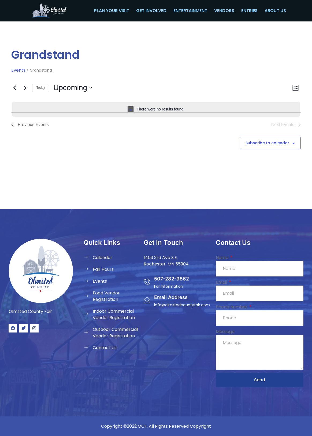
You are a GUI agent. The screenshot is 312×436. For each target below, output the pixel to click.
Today (40, 88)
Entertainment (190, 11)
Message (225, 331)
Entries (249, 11)
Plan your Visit (111, 11)
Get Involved (151, 11)
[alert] (156, 109)
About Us (275, 11)
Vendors (224, 11)
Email (222, 282)
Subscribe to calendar (267, 143)
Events (18, 70)
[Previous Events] (14, 87)
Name (222, 257)
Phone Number (232, 307)
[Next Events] (25, 87)
